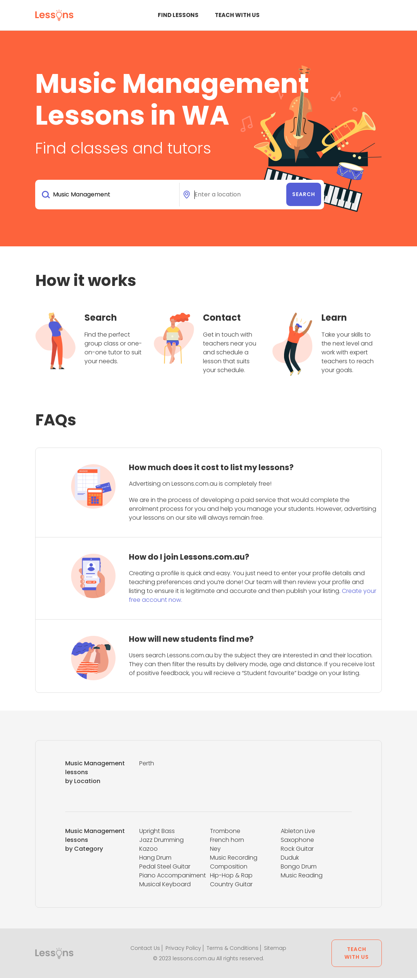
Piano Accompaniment (172, 875)
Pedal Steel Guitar (164, 866)
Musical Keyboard (165, 884)
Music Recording (233, 857)
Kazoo (148, 848)
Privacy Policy (183, 948)
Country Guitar (231, 884)
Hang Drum (155, 857)
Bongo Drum (299, 866)
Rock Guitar (297, 848)
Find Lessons (178, 15)
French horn (227, 840)
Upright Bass (157, 831)
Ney (215, 848)
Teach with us (237, 15)
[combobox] (108, 194)
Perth (146, 763)
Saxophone (297, 840)
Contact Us (145, 948)
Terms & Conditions (232, 948)
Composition (228, 866)
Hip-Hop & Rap (231, 875)
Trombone (225, 831)
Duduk (290, 857)
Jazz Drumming (161, 840)
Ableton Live (298, 831)
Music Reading (302, 875)
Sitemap (275, 948)
